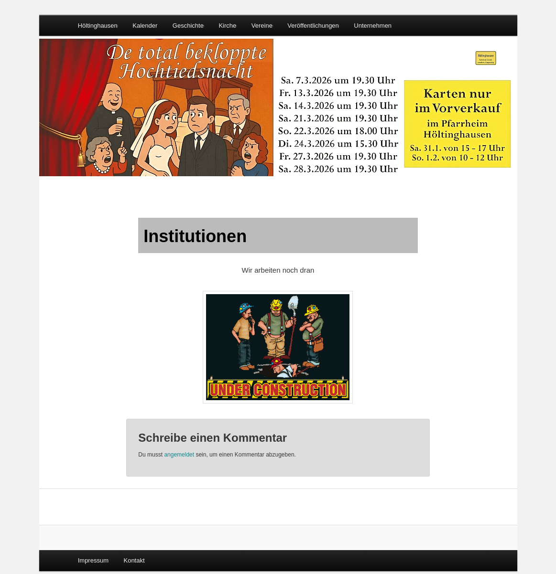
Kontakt (133, 560)
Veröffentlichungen (312, 25)
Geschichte (188, 25)
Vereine (262, 25)
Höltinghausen (98, 25)
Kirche (227, 25)
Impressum (93, 560)
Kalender (144, 25)
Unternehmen (373, 25)
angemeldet (179, 454)
